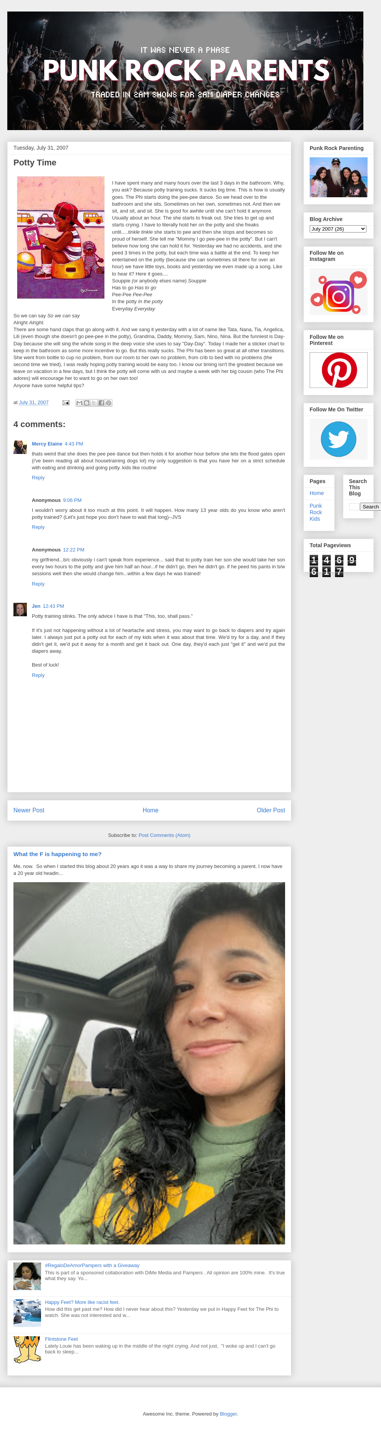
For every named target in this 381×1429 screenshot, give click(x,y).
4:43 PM (74, 444)
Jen (36, 606)
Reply (38, 477)
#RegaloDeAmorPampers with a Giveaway (92, 1265)
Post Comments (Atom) (164, 835)
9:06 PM (72, 500)
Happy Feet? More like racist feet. (82, 1302)
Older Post (271, 810)
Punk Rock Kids (316, 512)
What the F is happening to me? (57, 854)
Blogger (228, 1414)
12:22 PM (73, 550)
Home (151, 810)
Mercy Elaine (47, 444)
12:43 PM (53, 606)
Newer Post (29, 810)
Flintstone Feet (61, 1339)
